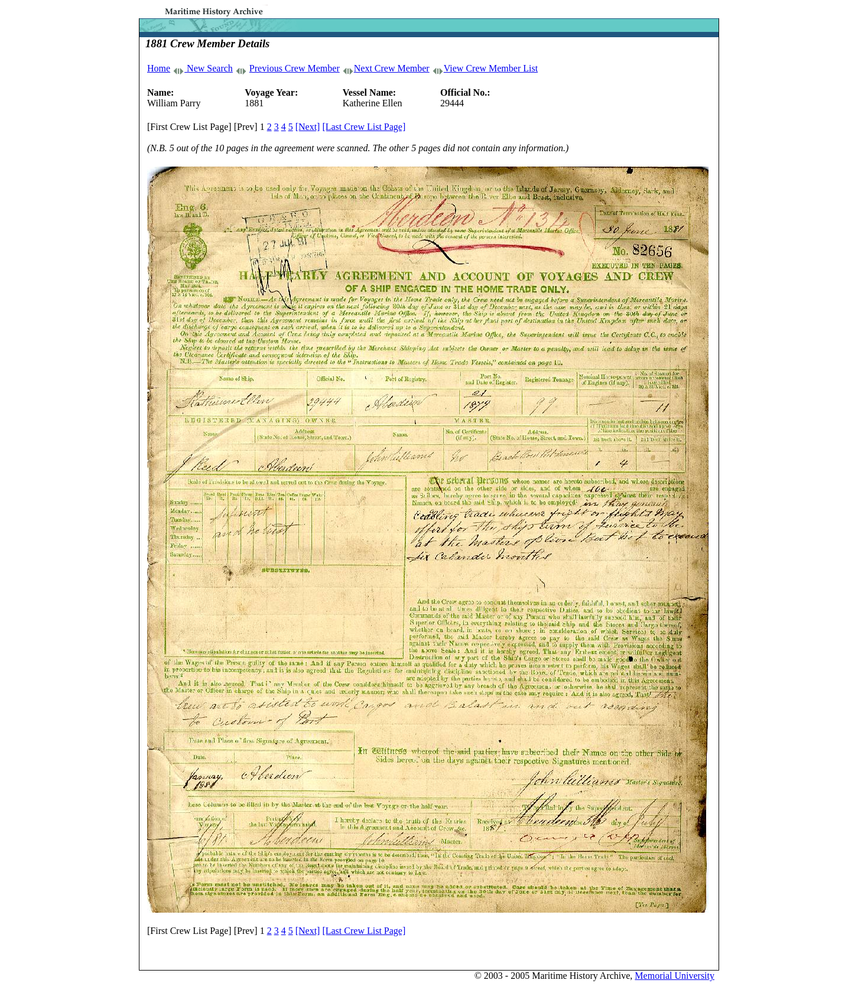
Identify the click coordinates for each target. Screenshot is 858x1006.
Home (158, 68)
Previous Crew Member (294, 68)
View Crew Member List (491, 68)
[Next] (307, 127)
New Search (208, 68)
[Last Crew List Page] (363, 127)
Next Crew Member (392, 68)
